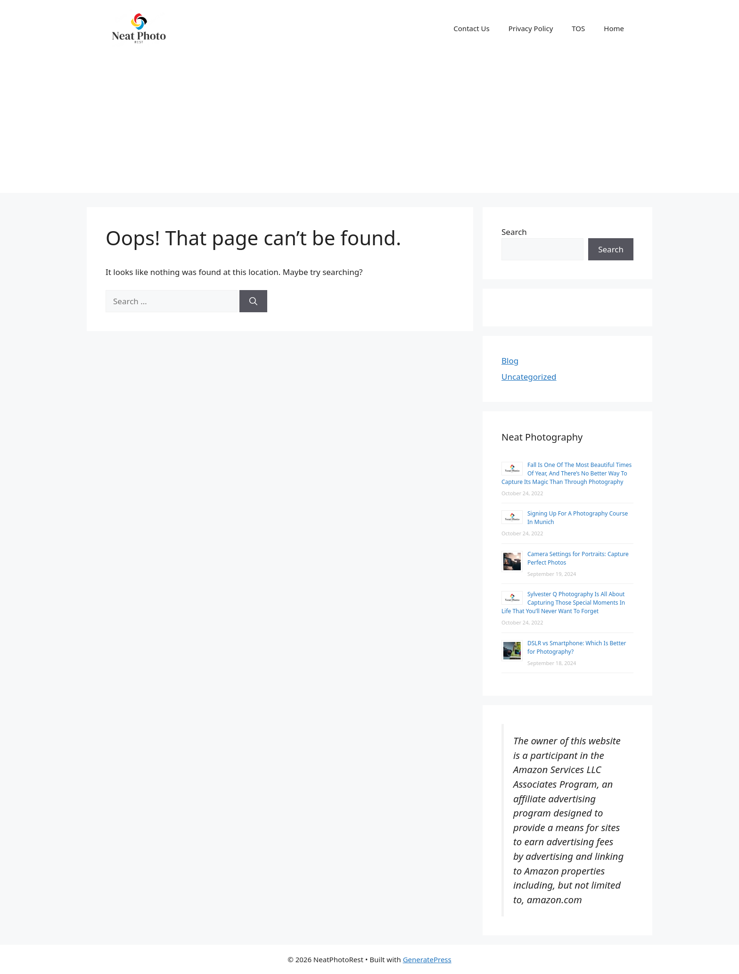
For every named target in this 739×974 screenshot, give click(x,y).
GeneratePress (427, 959)
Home (614, 28)
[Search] (253, 301)
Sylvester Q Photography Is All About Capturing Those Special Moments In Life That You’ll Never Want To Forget (563, 602)
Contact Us (471, 28)
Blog (509, 360)
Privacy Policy (531, 28)
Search (514, 231)
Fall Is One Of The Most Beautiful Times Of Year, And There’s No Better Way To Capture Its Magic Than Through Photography (566, 473)
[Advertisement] (369, 127)
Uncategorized (529, 376)
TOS (578, 28)
